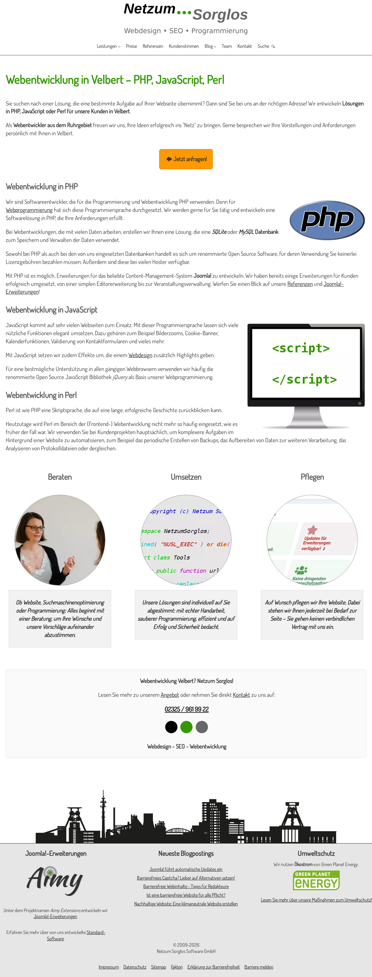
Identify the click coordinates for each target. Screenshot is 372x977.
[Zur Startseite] (186, 18)
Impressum (109, 967)
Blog (214, 47)
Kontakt (256, 47)
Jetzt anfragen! (186, 159)
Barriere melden (258, 967)
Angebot (170, 694)
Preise (123, 47)
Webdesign (140, 355)
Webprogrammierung (29, 209)
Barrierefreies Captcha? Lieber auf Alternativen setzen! (186, 878)
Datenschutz (134, 967)
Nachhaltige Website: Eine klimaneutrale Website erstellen (186, 904)
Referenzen (148, 47)
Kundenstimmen (185, 47)
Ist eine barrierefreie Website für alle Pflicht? (186, 895)
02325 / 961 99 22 (187, 709)
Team (235, 47)
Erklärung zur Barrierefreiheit (214, 967)
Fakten (177, 967)
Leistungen (93, 47)
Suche (277, 47)
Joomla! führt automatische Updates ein (185, 869)
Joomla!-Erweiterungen (55, 916)
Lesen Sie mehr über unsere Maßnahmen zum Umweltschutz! (316, 900)
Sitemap (158, 967)
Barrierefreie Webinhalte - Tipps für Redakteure (186, 886)
